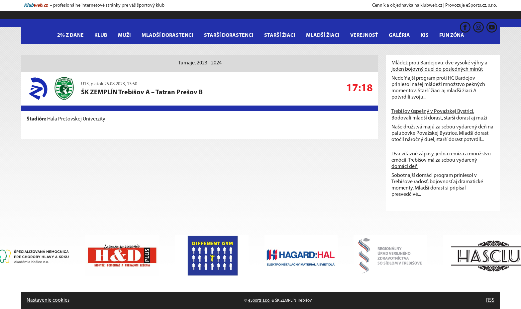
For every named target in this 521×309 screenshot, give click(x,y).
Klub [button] (100, 35)
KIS (425, 35)
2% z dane (70, 35)
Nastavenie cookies (48, 300)
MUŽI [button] (124, 35)
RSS (490, 300)
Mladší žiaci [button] (323, 35)
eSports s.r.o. (259, 300)
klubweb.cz (431, 5)
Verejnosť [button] (364, 35)
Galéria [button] (399, 35)
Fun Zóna (451, 35)
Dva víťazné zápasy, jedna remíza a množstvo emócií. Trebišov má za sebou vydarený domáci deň (441, 160)
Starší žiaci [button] (279, 35)
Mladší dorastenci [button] (167, 35)
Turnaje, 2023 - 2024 (200, 63)
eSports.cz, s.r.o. (481, 5)
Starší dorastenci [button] (229, 35)
